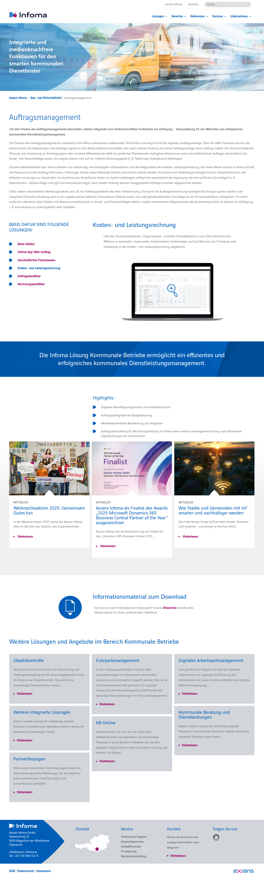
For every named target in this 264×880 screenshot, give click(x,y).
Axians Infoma (18, 98)
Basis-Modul (26, 244)
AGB (12, 871)
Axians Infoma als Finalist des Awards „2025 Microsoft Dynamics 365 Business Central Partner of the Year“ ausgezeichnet (132, 514)
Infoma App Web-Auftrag (34, 252)
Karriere (193, 4)
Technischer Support (133, 836)
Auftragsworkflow (29, 276)
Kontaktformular (131, 846)
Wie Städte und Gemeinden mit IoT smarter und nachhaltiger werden (213, 510)
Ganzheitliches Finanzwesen (36, 260)
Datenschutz (25, 871)
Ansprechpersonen (132, 841)
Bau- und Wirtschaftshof (46, 98)
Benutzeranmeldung (133, 856)
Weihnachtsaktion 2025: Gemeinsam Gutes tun (49, 510)
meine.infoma (173, 4)
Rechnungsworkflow (31, 284)
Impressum (43, 871)
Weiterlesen (25, 536)
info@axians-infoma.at (23, 852)
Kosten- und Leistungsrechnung (39, 268)
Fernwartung (128, 851)
